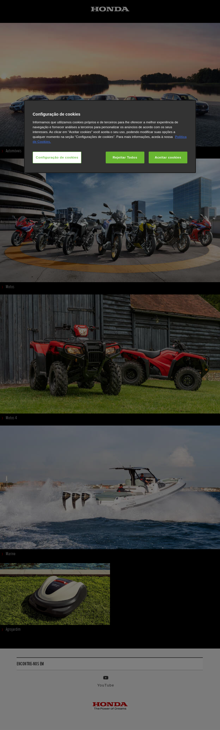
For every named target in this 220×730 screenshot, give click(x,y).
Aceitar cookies (168, 157)
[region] (110, 136)
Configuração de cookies (57, 157)
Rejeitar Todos (125, 157)
